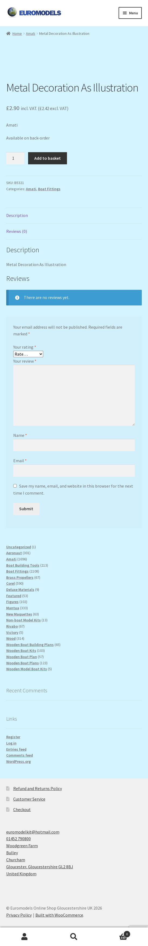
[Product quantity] (15, 158)
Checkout (22, 809)
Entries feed (16, 749)
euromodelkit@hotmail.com (32, 832)
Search (74, 937)
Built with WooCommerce (59, 915)
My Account (24, 937)
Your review (24, 361)
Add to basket (47, 158)
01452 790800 (18, 838)
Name (20, 435)
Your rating (24, 347)
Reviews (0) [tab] (16, 231)
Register (13, 736)
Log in (11, 743)
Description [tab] (17, 215)
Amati (30, 33)
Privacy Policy (19, 915)
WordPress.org (18, 761)
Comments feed (19, 755)
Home (17, 33)
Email (20, 460)
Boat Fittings (49, 188)
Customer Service (29, 799)
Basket (114, 933)
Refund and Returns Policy (37, 788)
